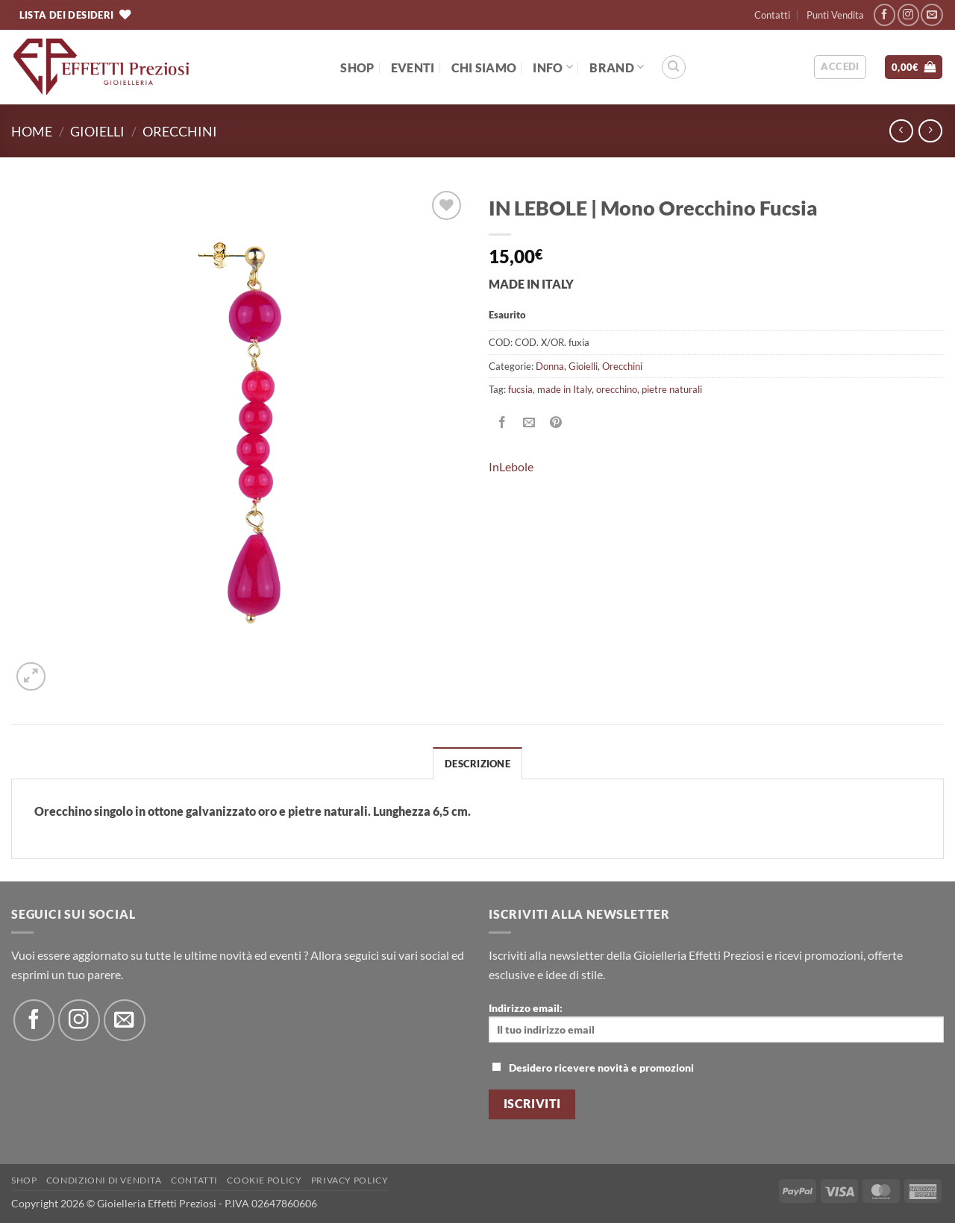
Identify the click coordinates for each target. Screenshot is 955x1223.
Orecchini (180, 131)
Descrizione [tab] (477, 764)
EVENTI (413, 67)
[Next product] (900, 130)
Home (31, 131)
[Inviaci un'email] (931, 14)
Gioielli (97, 131)
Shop (357, 67)
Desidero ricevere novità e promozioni (593, 1067)
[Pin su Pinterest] (556, 423)
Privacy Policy (350, 1180)
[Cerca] (674, 67)
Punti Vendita (835, 15)
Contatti (772, 15)
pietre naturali (672, 389)
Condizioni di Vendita (104, 1180)
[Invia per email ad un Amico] (529, 423)
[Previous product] (930, 130)
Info (553, 67)
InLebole (511, 466)
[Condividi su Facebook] (502, 423)
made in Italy (564, 389)
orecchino (616, 389)
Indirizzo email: (716, 1022)
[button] (839, 67)
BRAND (616, 67)
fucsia (520, 389)
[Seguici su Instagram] (908, 14)
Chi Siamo (484, 67)
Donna (550, 366)
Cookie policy (264, 1180)
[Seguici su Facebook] (884, 14)
